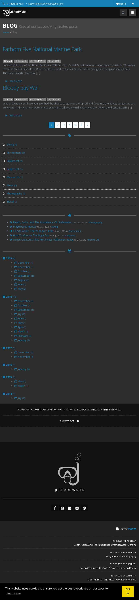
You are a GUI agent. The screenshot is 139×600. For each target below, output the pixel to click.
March (21, 331)
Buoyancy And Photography (121, 556)
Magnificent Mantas (23, 226)
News (10, 185)
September (24, 275)
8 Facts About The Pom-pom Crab (31, 231)
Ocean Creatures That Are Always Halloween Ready (41, 239)
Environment (14, 152)
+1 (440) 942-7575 (14, 3)
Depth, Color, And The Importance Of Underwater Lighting (105, 544)
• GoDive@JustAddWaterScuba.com (44, 3)
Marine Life (13, 177)
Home (6, 32)
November (23, 267)
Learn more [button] (13, 593)
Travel (8, 61)
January (22, 340)
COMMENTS (37, 61)
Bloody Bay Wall (21, 87)
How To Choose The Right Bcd (29, 235)
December (23, 262)
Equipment (13, 161)
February (22, 335)
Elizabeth (21, 61)
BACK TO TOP (69, 421)
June (20, 284)
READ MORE (13, 81)
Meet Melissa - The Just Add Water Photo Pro (112, 579)
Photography (14, 193)
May (20, 288)
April (20, 327)
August (21, 280)
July (19, 314)
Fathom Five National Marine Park (42, 49)
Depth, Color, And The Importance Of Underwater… (42, 222)
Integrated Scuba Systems (79, 409)
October (22, 271)
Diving (10, 144)
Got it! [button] (128, 591)
